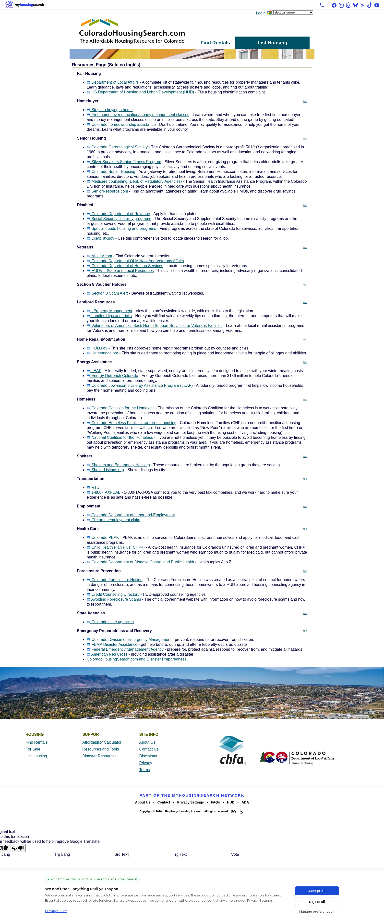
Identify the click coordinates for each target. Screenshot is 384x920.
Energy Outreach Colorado (112, 376)
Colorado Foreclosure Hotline (115, 580)
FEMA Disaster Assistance (112, 644)
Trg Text (179, 854)
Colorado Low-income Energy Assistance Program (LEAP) (140, 385)
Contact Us (149, 749)
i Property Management (109, 311)
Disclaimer (148, 756)
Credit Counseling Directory (113, 594)
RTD (93, 487)
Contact (163, 802)
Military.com (99, 256)
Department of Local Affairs (113, 82)
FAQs (215, 802)
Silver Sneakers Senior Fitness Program (124, 162)
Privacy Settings (190, 802)
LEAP (94, 371)
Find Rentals (215, 42)
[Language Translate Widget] (292, 12)
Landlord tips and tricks (109, 316)
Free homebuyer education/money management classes (138, 115)
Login (260, 13)
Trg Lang (61, 854)
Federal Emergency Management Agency (125, 649)
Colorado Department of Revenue (118, 214)
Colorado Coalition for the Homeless (120, 408)
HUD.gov (97, 348)
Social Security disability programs (119, 219)
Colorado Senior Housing (111, 171)
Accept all (316, 891)
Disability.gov (100, 238)
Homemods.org (102, 353)
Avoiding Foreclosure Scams (114, 599)
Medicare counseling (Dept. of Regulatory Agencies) (134, 181)
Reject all (317, 902)
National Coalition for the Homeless (120, 437)
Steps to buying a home (110, 110)
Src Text (121, 854)
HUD (230, 802)
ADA (245, 802)
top (305, 101)
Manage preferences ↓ (317, 911)
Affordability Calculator (101, 742)
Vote (234, 854)
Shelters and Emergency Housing (118, 465)
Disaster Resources (99, 756)
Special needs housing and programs (121, 228)
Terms (144, 770)
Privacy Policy (56, 911)
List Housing (272, 42)
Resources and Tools (100, 749)
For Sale (32, 749)
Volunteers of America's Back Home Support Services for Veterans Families (154, 326)
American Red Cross (107, 654)
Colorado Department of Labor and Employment (131, 515)
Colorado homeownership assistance (121, 124)
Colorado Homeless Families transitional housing (131, 423)
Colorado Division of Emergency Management (129, 639)
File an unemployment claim (113, 520)
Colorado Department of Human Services (125, 266)
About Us (147, 742)
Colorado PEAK (103, 537)
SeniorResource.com (107, 191)
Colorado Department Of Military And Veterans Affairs (135, 261)
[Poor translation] (18, 848)
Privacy (145, 763)
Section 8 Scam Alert (107, 293)
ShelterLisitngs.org (105, 470)
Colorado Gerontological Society (117, 147)
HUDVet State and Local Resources (120, 271)
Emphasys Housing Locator (183, 811)
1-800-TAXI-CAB (103, 492)
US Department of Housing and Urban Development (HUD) (140, 92)
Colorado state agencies (110, 622)
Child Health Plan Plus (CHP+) (116, 547)
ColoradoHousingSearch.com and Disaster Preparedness (136, 659)
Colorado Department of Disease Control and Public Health (140, 562)
